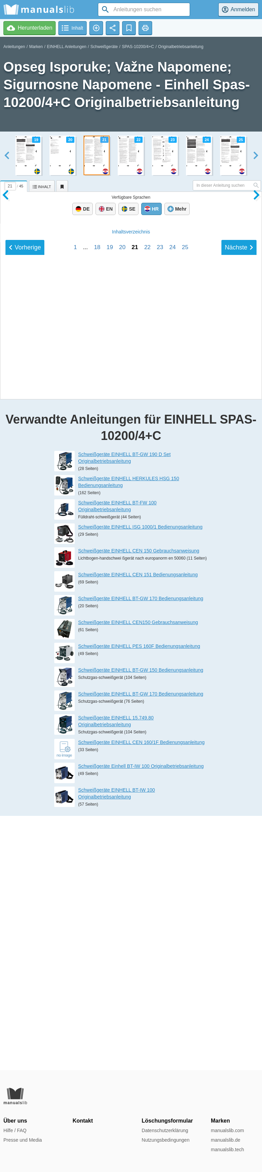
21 (135, 609)
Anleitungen (14, 46)
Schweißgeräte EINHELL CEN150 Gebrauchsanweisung (138, 877)
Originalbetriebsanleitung (180, 46)
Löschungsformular (167, 1121)
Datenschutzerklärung (165, 1130)
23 (160, 609)
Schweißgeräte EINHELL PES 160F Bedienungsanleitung (139, 900)
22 (147, 609)
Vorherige (25, 609)
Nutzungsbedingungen (165, 1140)
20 (122, 609)
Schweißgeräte (104, 46)
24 (172, 609)
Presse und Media (22, 1140)
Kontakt (83, 1121)
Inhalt (131, 594)
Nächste (239, 609)
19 (109, 609)
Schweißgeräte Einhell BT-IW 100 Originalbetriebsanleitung (141, 1020)
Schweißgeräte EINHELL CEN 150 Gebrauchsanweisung (138, 805)
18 (97, 609)
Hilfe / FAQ (15, 1130)
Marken (36, 46)
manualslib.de (225, 1140)
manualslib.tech (227, 1149)
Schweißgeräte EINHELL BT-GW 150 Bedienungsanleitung (140, 924)
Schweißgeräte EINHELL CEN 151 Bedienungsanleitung (138, 829)
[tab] (14, 185)
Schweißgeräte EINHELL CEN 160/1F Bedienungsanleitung (141, 996)
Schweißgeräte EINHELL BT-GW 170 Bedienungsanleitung (140, 853)
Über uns (15, 1121)
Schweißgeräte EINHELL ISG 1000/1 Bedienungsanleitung (140, 781)
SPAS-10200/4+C (138, 46)
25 (185, 609)
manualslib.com (227, 1130)
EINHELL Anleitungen (66, 46)
